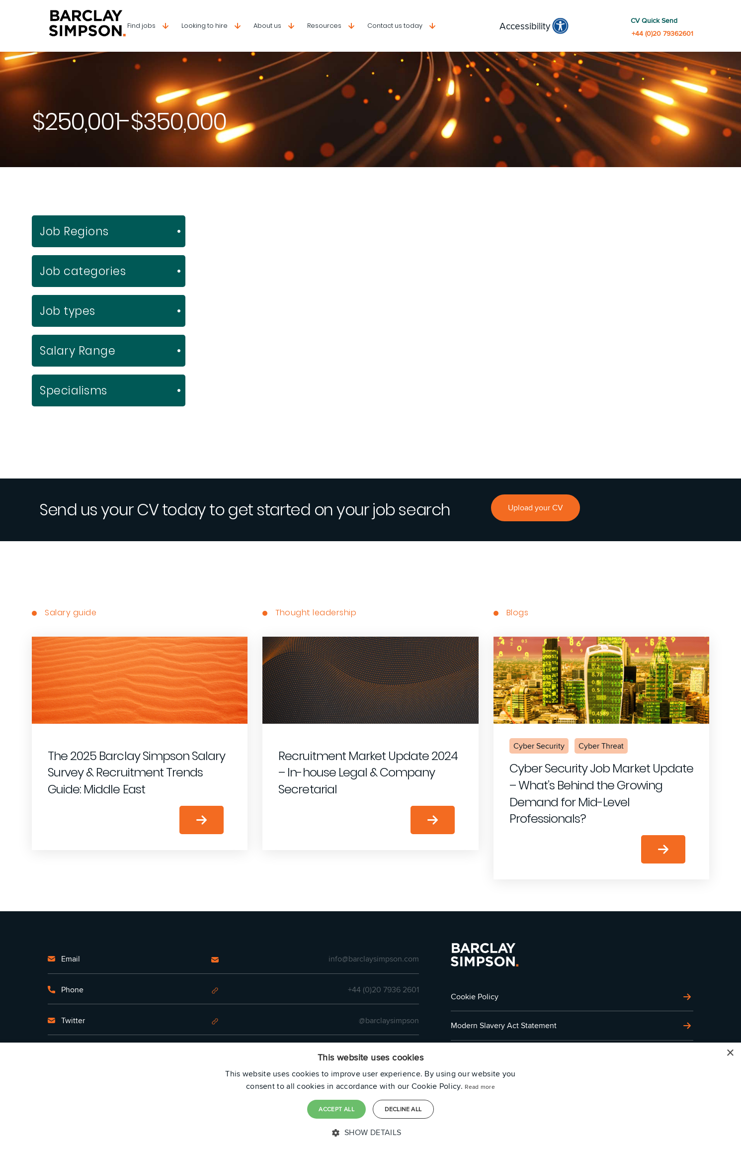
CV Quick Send (654, 20)
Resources (324, 25)
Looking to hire (204, 25)
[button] (370, 1132)
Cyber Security (539, 746)
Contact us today (394, 25)
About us (267, 25)
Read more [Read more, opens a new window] (480, 1086)
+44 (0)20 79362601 (662, 33)
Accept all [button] (336, 1109)
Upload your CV (535, 507)
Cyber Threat (601, 746)
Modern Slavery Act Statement (504, 1025)
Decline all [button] (403, 1109)
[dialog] (370, 1097)
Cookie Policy (474, 996)
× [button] (730, 1053)
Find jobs (141, 25)
